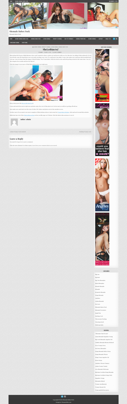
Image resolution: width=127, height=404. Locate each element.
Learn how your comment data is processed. (44, 145)
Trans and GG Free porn (102, 390)
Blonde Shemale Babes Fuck (21, 1)
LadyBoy (101, 39)
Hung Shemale (99, 295)
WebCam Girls (99, 325)
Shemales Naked (100, 381)
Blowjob (97, 289)
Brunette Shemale (57, 39)
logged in (19, 142)
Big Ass (97, 274)
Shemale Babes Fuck (19, 31)
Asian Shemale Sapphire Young (104, 336)
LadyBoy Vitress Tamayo (102, 363)
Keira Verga (98, 360)
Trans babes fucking (63, 112)
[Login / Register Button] (114, 39)
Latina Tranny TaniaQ (101, 366)
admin (41, 52)
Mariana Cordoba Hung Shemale (104, 372)
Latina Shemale (46, 39)
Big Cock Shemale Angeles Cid (103, 339)
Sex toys (97, 304)
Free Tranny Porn (100, 345)
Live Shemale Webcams (102, 369)
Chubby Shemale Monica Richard (104, 342)
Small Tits (108, 39)
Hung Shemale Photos (101, 354)
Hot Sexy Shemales (100, 348)
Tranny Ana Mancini (100, 384)
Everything (24, 42)
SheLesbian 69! (50, 49)
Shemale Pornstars (81, 39)
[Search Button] (116, 39)
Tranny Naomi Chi (100, 387)
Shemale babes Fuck (35, 39)
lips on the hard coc (27, 103)
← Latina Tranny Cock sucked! (17, 131)
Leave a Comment (58, 52)
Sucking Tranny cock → (85, 131)
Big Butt (97, 277)
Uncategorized (99, 322)
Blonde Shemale (92, 39)
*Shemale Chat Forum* (101, 333)
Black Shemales (99, 283)
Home (11, 1)
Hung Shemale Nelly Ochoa (103, 351)
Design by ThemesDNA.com (63, 402)
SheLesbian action (29, 115)
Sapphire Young (99, 378)
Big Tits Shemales (69, 39)
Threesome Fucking (14, 42)
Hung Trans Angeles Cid (102, 357)
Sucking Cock (99, 316)
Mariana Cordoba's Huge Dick (103, 375)
